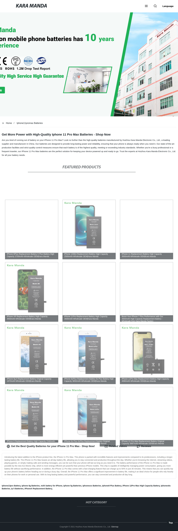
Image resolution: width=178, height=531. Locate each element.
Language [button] (168, 6)
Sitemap (114, 527)
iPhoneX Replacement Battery (38, 488)
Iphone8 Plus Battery (111, 486)
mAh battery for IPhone (51, 486)
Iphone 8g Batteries (31, 486)
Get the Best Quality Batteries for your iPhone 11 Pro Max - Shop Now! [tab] (51, 446)
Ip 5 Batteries (17, 488)
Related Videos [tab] (116, 446)
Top (171, 523)
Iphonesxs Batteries (92, 486)
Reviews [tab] (144, 446)
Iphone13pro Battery (11, 486)
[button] (146, 6)
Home (9, 123)
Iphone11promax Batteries (30, 123)
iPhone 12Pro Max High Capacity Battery (141, 486)
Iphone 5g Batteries (72, 486)
